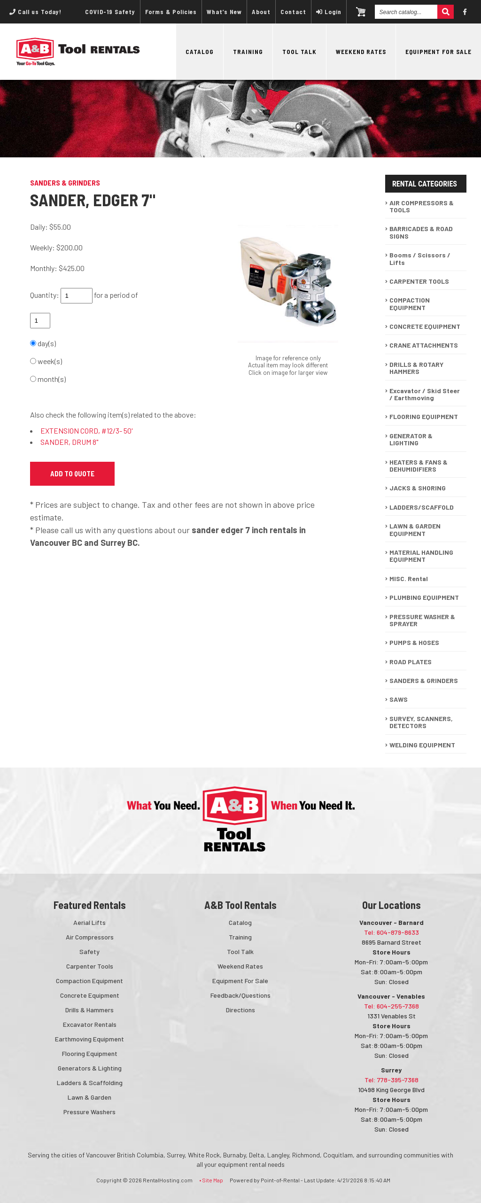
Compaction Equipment (89, 981)
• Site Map (211, 1180)
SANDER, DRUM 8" (69, 441)
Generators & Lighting (90, 1068)
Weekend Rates (361, 51)
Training (248, 51)
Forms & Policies (171, 12)
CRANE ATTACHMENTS (423, 345)
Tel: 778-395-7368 (392, 1080)
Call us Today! (35, 12)
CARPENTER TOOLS (419, 281)
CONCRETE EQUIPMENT (424, 326)
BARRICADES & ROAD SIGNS (421, 232)
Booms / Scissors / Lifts (419, 258)
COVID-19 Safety (110, 12)
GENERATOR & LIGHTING (411, 439)
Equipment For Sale (438, 51)
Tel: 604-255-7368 (391, 1006)
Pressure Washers (89, 1112)
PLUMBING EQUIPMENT (424, 597)
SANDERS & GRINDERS (423, 680)
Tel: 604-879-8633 (391, 932)
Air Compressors (90, 937)
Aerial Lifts (89, 922)
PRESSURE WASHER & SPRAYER (422, 620)
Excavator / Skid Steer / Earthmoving (424, 394)
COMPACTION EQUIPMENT (409, 303)
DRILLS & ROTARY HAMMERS (416, 367)
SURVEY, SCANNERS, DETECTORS (421, 722)
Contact (293, 12)
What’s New (224, 12)
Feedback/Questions (240, 995)
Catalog (200, 51)
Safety (89, 951)
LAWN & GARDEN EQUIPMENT (415, 529)
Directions (240, 1010)
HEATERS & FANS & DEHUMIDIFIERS (418, 465)
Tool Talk (299, 51)
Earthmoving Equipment (89, 1039)
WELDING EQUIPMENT (422, 745)
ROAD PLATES (410, 662)
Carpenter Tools (89, 966)
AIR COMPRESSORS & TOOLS (421, 206)
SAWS (398, 699)
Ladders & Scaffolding (90, 1083)
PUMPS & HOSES (414, 642)
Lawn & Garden (89, 1097)
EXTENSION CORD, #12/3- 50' (86, 430)
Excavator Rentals (89, 1024)
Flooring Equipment (89, 1053)
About (261, 12)
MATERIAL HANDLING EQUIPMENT (421, 555)
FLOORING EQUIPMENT (423, 416)
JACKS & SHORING (417, 488)
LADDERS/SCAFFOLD (421, 507)
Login (328, 12)
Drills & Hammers (89, 1010)
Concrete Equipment (89, 995)
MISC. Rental (408, 578)
